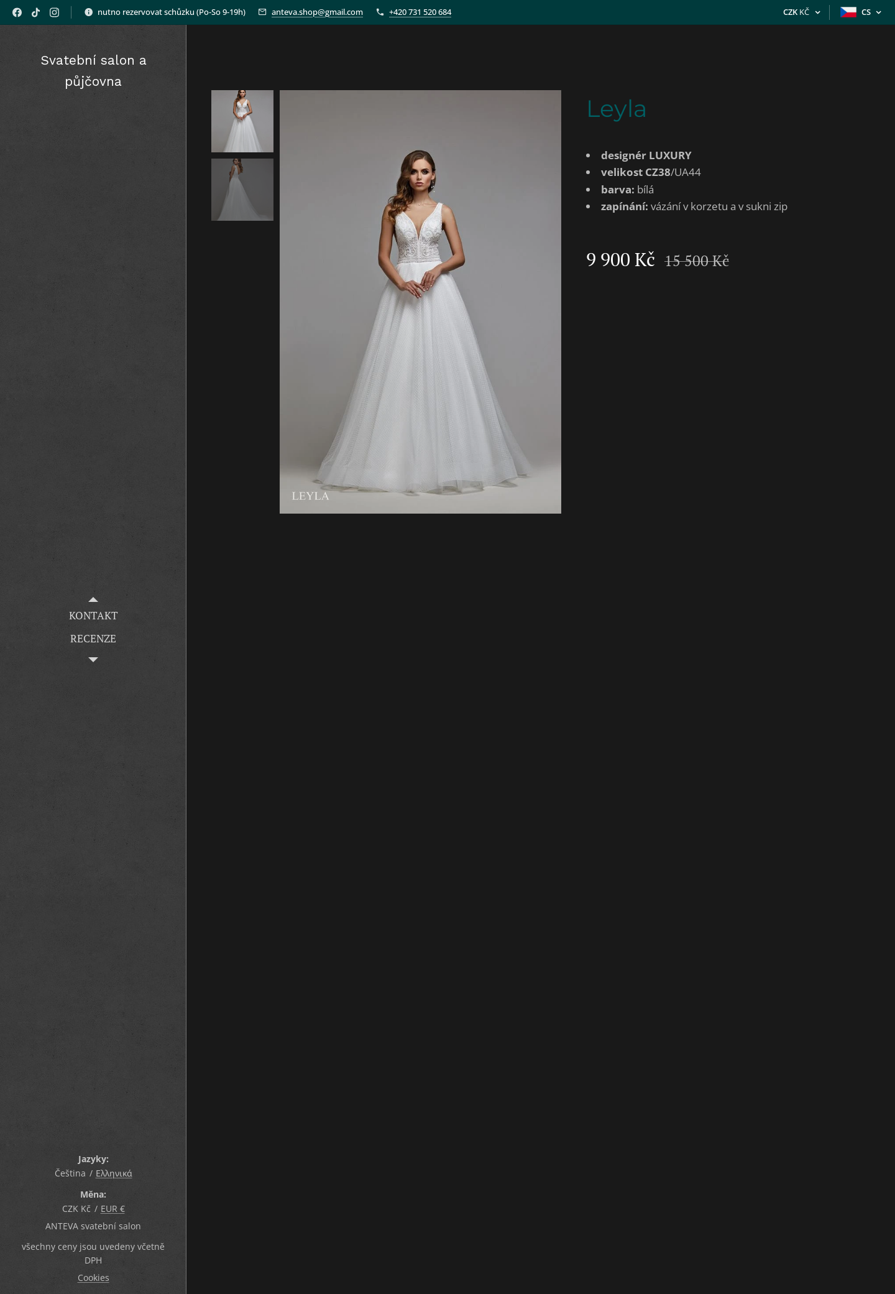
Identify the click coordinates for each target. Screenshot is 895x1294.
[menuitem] (93, 615)
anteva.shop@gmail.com (317, 11)
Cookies (93, 1277)
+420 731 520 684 (420, 11)
